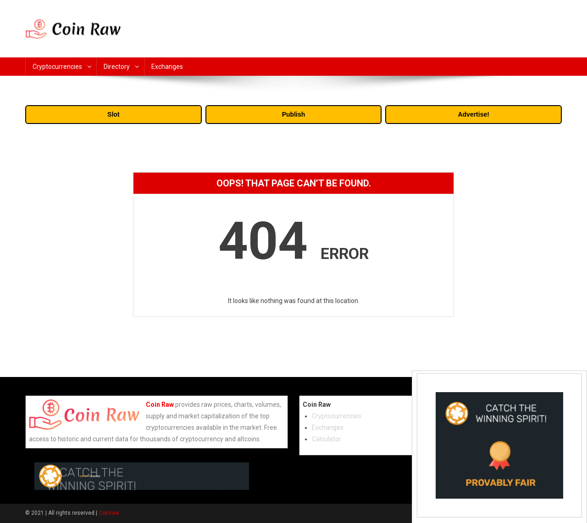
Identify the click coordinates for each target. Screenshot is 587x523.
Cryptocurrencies (57, 66)
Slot (113, 114)
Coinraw (109, 513)
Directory (117, 66)
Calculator (326, 439)
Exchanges (167, 66)
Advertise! (473, 114)
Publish (293, 114)
